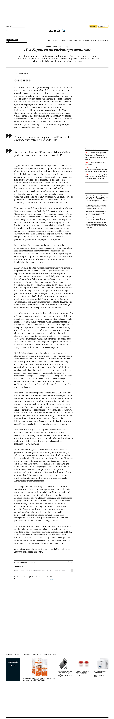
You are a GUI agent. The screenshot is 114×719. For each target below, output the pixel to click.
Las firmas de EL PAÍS (103, 40)
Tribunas (57, 40)
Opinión (12, 40)
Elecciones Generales (59, 570)
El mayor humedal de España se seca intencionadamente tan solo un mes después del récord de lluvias (96, 206)
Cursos (17, 654)
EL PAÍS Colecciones (50, 654)
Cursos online (26, 654)
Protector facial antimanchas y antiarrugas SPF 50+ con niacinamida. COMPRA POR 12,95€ (39, 679)
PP (47, 570)
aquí (51, 579)
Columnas (63, 40)
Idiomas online (37, 654)
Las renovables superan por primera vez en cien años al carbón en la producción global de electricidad (96, 169)
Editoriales (51, 40)
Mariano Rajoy (24, 570)
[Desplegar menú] (7, 30)
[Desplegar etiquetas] (72, 570)
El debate (70, 40)
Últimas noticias (90, 149)
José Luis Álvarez (21, 74)
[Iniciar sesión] (103, 26)
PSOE (51, 570)
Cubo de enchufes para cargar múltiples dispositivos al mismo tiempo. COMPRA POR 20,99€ (100, 674)
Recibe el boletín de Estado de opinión (27, 562)
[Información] (67, 47)
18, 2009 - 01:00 (20, 76)
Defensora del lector (90, 40)
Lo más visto (89, 192)
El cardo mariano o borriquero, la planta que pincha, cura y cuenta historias (97, 218)
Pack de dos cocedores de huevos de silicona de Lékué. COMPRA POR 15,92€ (83, 673)
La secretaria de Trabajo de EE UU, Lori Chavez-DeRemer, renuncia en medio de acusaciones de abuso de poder (96, 177)
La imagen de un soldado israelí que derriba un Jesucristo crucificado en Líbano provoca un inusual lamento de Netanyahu (96, 225)
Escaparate (9, 654)
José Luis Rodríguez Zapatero (37, 570)
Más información (19, 579)
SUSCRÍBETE (93, 26)
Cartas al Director (79, 40)
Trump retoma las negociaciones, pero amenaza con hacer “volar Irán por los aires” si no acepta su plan (96, 213)
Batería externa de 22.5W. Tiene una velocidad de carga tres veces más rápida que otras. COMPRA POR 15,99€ (65, 674)
